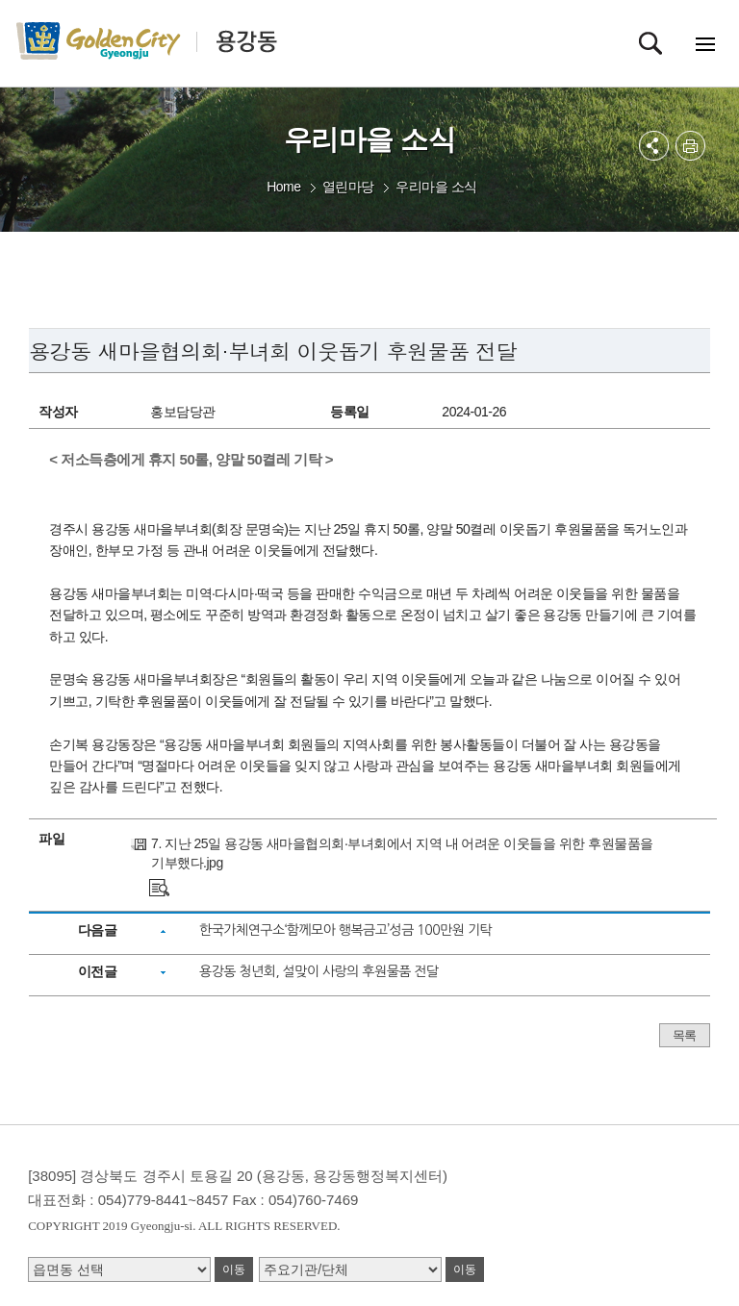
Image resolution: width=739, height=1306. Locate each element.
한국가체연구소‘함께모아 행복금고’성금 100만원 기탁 (345, 930)
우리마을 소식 (435, 186)
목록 (685, 1035)
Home (283, 186)
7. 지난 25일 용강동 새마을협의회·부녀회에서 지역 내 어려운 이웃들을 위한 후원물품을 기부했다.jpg (402, 853)
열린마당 (348, 186)
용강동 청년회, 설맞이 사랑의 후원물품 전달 (319, 971)
